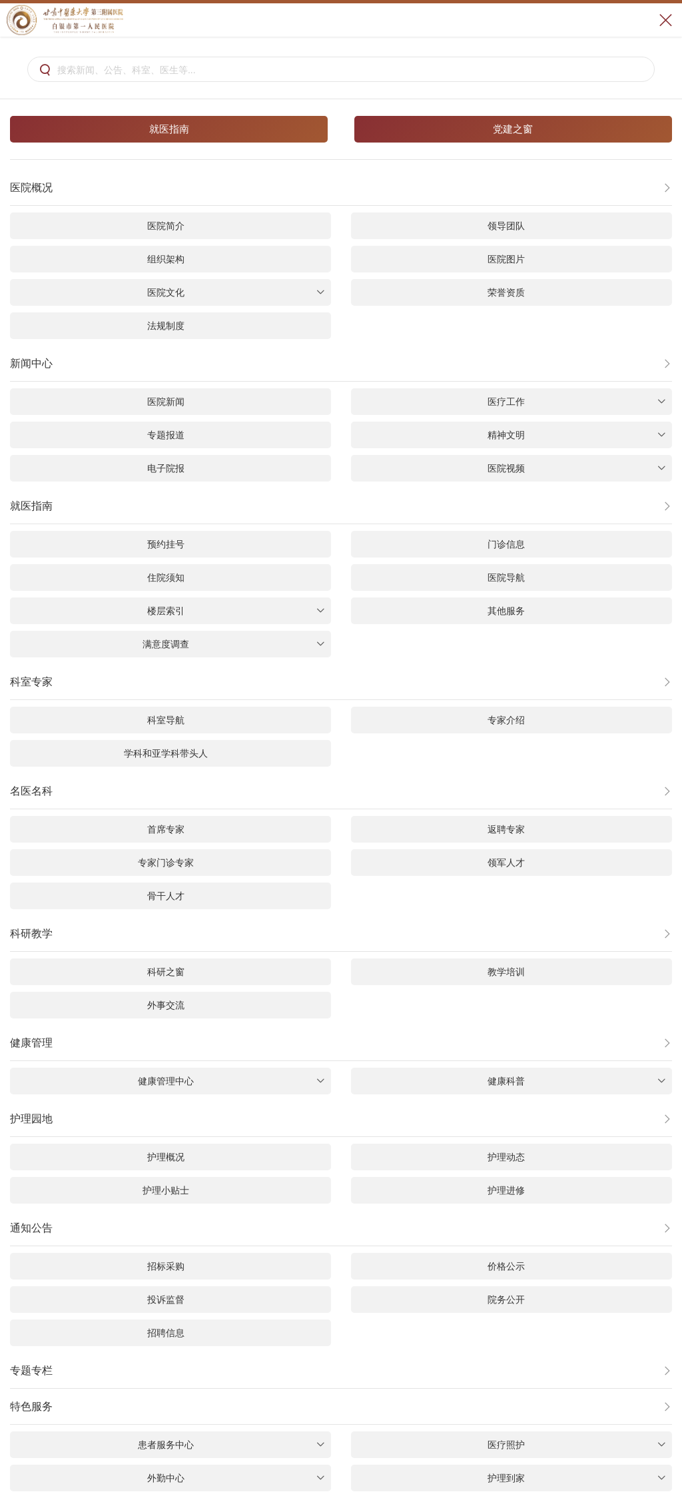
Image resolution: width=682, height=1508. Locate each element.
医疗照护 (576, 1444)
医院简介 (165, 225)
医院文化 (236, 292)
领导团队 (506, 225)
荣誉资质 (506, 292)
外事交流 (165, 1005)
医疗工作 (576, 401)
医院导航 (506, 577)
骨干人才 (165, 896)
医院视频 (576, 468)
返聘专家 (506, 829)
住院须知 (165, 577)
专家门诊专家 (166, 862)
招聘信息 (165, 1332)
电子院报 (165, 468)
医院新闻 (165, 401)
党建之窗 (513, 129)
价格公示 (506, 1266)
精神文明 (576, 435)
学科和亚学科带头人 (166, 753)
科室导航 (165, 720)
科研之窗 (165, 971)
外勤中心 (236, 1478)
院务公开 (506, 1299)
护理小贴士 (166, 1190)
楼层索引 (236, 610)
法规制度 (165, 325)
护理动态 (506, 1157)
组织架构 (165, 259)
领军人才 (506, 862)
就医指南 (169, 129)
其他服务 (506, 610)
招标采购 (165, 1266)
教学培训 (506, 971)
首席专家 (165, 829)
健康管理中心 (231, 1081)
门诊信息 (506, 544)
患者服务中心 (231, 1444)
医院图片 (506, 259)
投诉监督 (165, 1299)
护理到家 (576, 1478)
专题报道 (165, 435)
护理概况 (165, 1157)
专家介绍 (506, 720)
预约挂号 (165, 544)
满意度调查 (234, 644)
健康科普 (576, 1081)
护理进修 (506, 1190)
